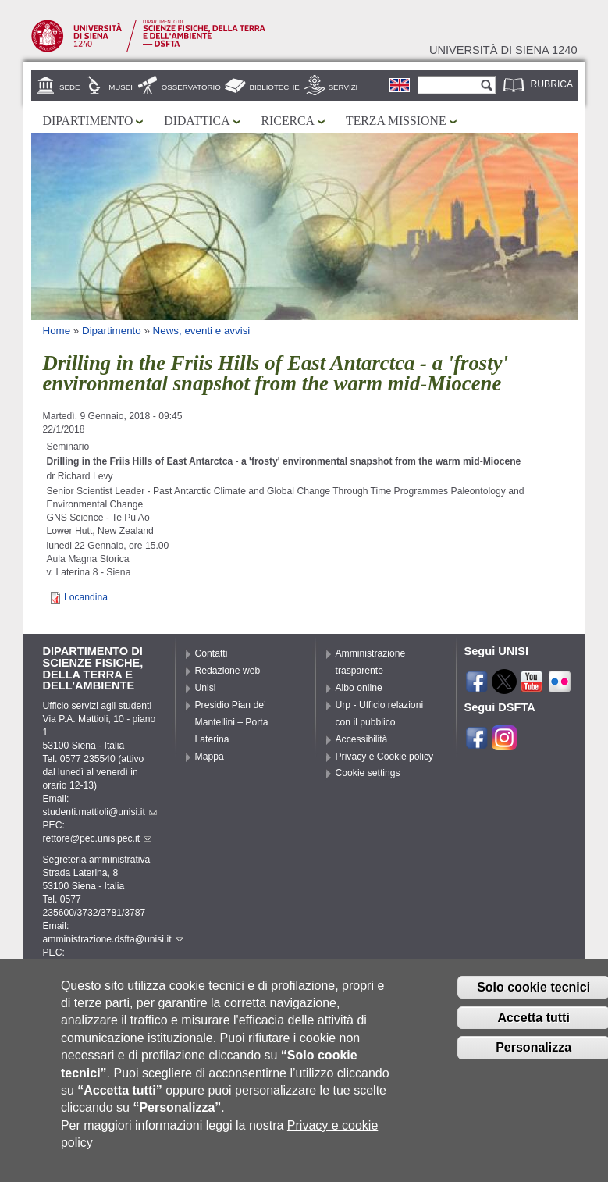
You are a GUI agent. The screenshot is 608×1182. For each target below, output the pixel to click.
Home (57, 330)
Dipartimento (88, 120)
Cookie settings (368, 772)
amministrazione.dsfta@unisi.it (113, 939)
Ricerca (288, 120)
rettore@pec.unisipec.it (97, 838)
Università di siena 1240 (503, 50)
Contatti (211, 653)
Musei (120, 87)
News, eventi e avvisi (202, 330)
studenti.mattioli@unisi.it (100, 811)
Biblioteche (275, 87)
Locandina (86, 597)
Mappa (209, 756)
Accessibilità (362, 739)
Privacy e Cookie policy (385, 756)
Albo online (359, 687)
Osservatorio (191, 87)
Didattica (196, 120)
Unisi (205, 687)
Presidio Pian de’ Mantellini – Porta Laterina (231, 722)
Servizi (343, 87)
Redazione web (228, 670)
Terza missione (396, 120)
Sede (69, 87)
